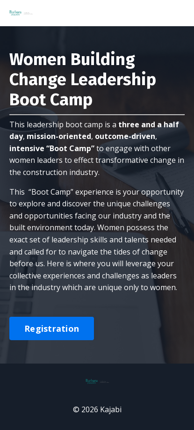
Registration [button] (51, 328)
